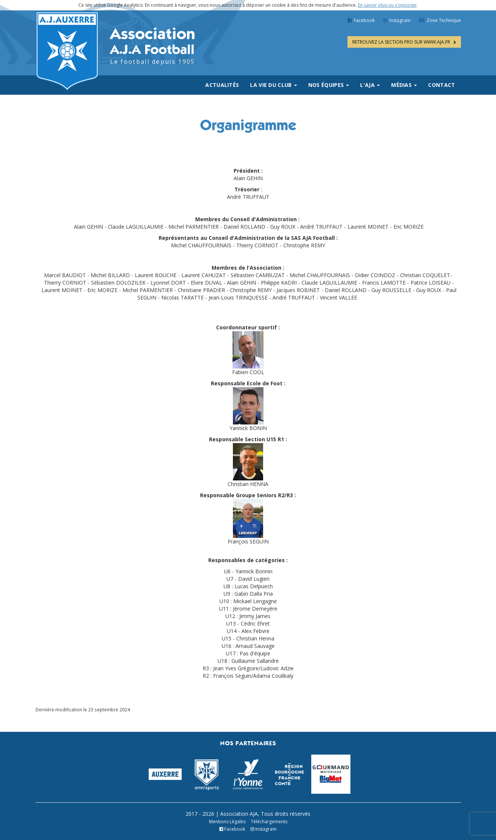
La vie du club (273, 84)
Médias (404, 84)
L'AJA (370, 84)
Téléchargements (269, 821)
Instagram (397, 20)
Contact (441, 84)
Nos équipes (328, 84)
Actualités (222, 84)
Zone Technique (440, 20)
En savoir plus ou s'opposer (387, 5)
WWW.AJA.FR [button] (404, 42)
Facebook (361, 20)
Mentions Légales (227, 821)
